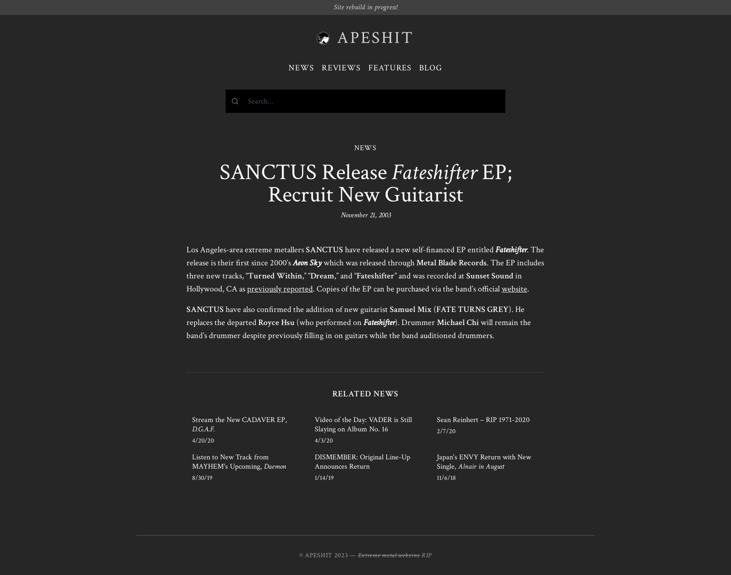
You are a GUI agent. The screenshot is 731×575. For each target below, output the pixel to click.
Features (390, 67)
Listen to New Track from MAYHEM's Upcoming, (239, 461)
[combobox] (365, 101)
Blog (430, 67)
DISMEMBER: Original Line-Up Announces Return (362, 461)
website (514, 289)
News (301, 67)
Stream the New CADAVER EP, (239, 424)
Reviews (341, 67)
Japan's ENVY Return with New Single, (484, 461)
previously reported (280, 289)
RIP (426, 555)
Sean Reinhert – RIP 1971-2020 (483, 420)
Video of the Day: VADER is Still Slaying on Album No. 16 (363, 424)
